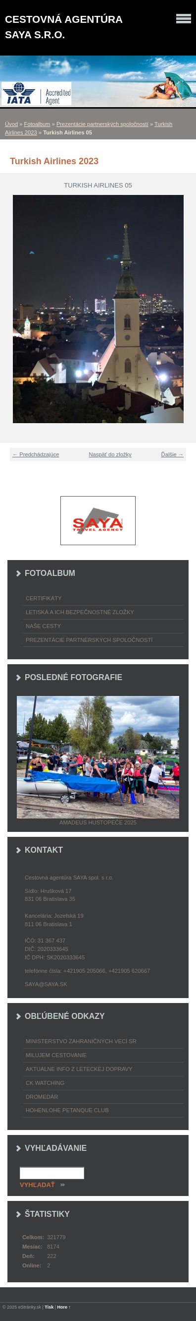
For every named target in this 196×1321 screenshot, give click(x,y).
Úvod (11, 124)
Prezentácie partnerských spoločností (102, 124)
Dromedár (42, 1097)
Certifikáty (44, 598)
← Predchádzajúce (35, 454)
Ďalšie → (172, 454)
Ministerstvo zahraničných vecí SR (81, 1041)
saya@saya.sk (46, 984)
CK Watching (45, 1083)
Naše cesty (43, 626)
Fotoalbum (37, 124)
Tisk (49, 1307)
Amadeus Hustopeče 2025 (98, 822)
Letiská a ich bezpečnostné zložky (80, 612)
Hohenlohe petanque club (67, 1110)
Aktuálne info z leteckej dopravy (79, 1069)
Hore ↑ (64, 1307)
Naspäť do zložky (110, 454)
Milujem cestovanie (56, 1055)
